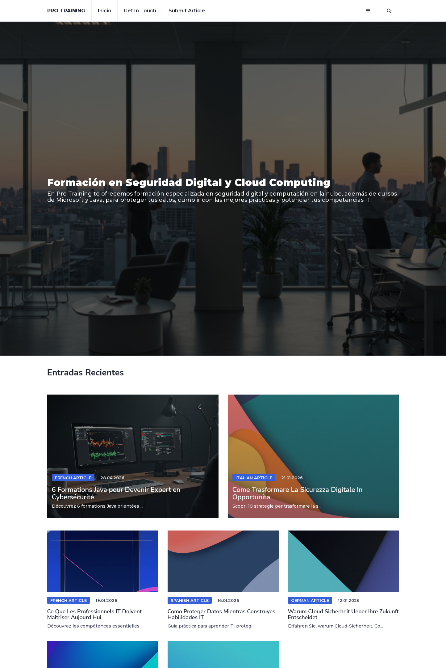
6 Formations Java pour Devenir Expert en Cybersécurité (116, 493)
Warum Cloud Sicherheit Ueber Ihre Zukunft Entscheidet (343, 614)
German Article (310, 600)
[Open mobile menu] (368, 11)
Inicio (104, 11)
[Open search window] (389, 11)
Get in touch (140, 11)
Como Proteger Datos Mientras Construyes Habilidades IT (222, 614)
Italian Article (254, 477)
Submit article (187, 11)
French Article (73, 477)
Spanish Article (190, 600)
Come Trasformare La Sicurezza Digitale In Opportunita (297, 493)
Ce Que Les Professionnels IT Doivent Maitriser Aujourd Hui (94, 614)
